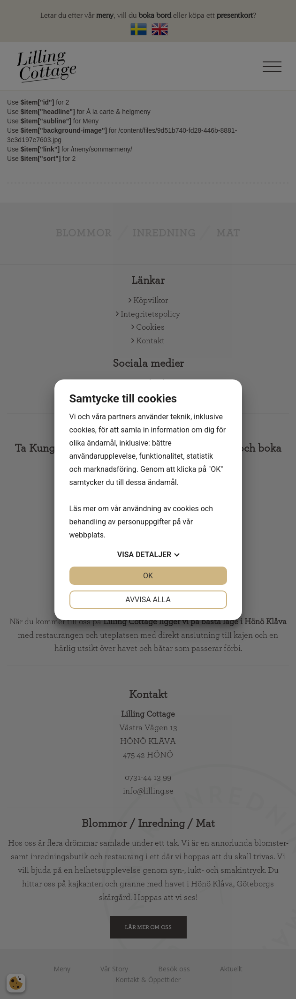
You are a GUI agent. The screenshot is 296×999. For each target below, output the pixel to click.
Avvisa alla (148, 599)
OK (148, 575)
